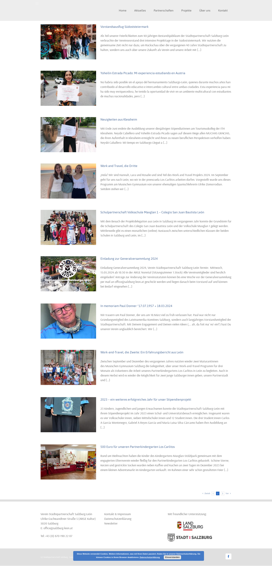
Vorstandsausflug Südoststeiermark (124, 26)
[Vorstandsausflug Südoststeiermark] (68, 41)
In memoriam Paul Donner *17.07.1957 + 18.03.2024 (136, 306)
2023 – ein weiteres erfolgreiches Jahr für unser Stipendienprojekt (145, 399)
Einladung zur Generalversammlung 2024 (129, 258)
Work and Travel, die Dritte (118, 166)
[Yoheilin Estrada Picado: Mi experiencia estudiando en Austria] (68, 88)
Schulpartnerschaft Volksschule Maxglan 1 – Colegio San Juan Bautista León (152, 212)
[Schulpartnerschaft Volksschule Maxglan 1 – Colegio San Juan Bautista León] (68, 227)
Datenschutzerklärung (117, 519)
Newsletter (111, 523)
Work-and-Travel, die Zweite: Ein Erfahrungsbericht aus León (141, 352)
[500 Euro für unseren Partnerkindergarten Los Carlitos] (68, 461)
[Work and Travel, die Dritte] (68, 181)
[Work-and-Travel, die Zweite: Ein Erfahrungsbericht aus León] (68, 367)
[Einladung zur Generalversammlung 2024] (68, 273)
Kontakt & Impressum (117, 514)
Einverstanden (172, 557)
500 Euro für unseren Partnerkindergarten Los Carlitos (137, 447)
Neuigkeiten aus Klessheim (118, 119)
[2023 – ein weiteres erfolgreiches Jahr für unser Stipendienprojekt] (68, 414)
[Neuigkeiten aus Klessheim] (68, 134)
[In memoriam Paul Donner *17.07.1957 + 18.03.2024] (68, 321)
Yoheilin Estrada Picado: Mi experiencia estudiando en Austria (142, 73)
